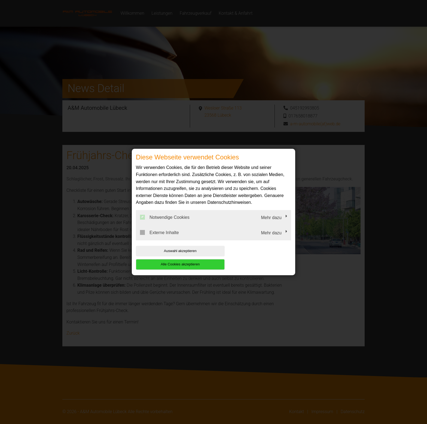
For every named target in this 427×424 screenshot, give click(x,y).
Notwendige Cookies (165, 224)
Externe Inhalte (159, 239)
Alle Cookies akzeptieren (256, 258)
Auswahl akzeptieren (170, 258)
